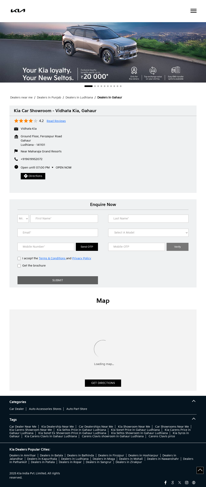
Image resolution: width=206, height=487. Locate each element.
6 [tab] (108, 86)
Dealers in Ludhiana (75, 459)
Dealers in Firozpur (111, 455)
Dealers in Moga (104, 459)
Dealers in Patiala (43, 462)
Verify (177, 246)
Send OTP (87, 246)
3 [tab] (98, 86)
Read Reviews (56, 121)
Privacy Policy (81, 258)
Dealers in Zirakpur (129, 462)
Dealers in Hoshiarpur (143, 455)
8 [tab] (114, 86)
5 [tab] (104, 86)
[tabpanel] (103, 52)
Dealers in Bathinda (80, 455)
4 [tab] (101, 86)
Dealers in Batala (51, 455)
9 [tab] (117, 86)
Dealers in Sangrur (98, 462)
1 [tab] (88, 86)
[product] (148, 233)
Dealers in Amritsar (22, 455)
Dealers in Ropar (70, 462)
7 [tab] (111, 86)
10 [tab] (121, 86)
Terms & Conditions (52, 258)
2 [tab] (95, 86)
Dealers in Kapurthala (42, 459)
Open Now (64, 167)
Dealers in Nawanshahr (163, 459)
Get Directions (103, 383)
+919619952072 (31, 159)
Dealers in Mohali (131, 459)
